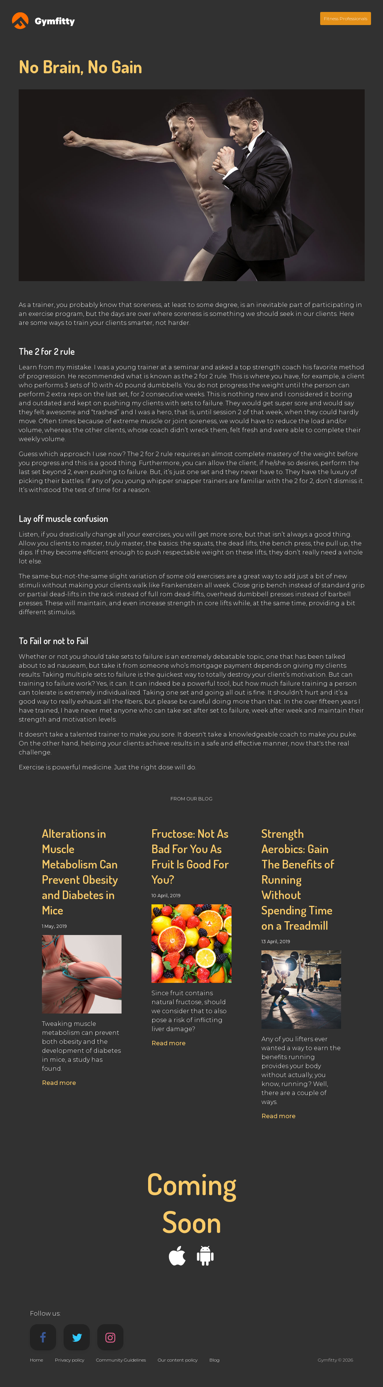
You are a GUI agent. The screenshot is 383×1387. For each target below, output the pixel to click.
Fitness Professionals (345, 18)
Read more (59, 1082)
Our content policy (177, 1360)
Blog (214, 1360)
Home (36, 1360)
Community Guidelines (121, 1360)
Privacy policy (69, 1360)
